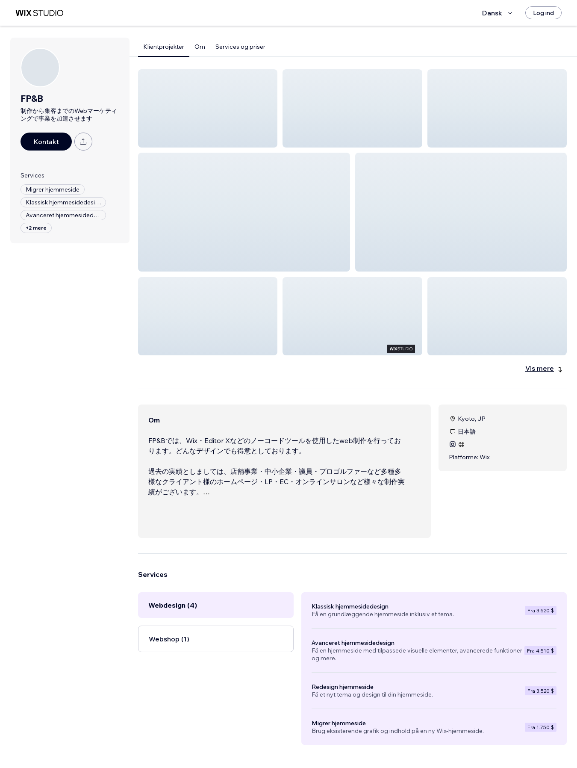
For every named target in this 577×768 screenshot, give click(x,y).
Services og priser (240, 46)
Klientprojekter (163, 46)
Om (199, 46)
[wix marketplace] (39, 13)
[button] (207, 108)
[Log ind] (543, 12)
